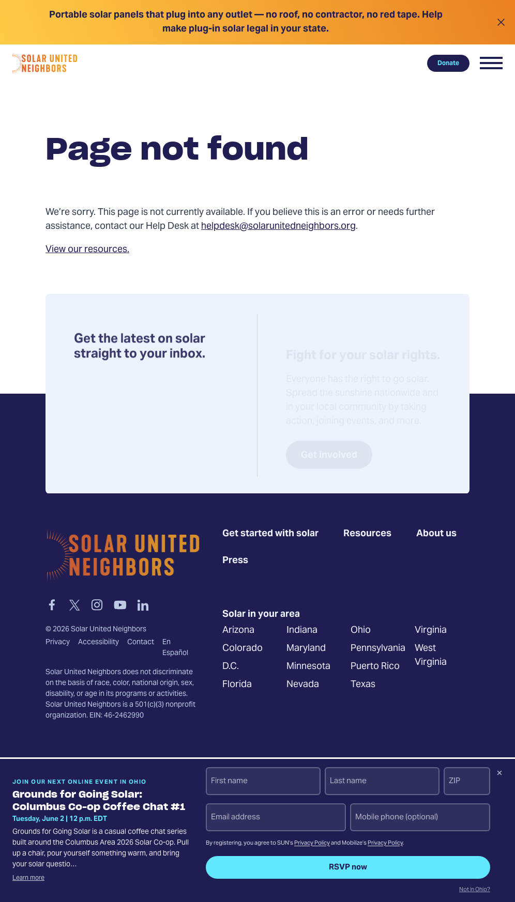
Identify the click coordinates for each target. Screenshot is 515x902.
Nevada (302, 685)
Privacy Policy (312, 843)
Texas (363, 685)
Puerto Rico (375, 667)
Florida (237, 685)
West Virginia (431, 656)
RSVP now (348, 867)
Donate (448, 63)
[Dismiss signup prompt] (499, 774)
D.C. (230, 667)
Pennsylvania (378, 649)
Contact (140, 642)
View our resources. (87, 250)
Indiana (301, 631)
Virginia (431, 631)
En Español (175, 648)
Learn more (28, 878)
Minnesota (308, 667)
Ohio (361, 631)
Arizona (238, 631)
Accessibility (98, 642)
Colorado (242, 649)
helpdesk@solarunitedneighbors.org (278, 226)
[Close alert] (501, 22)
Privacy (58, 642)
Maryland (306, 649)
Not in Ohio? (474, 890)
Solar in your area (261, 615)
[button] (491, 63)
